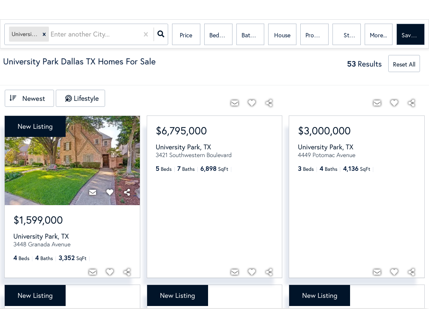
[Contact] (92, 192)
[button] (44, 34)
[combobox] (51, 34)
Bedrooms (221, 35)
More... (378, 35)
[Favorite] (109, 192)
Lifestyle (86, 98)
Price (186, 35)
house (282, 35)
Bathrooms (253, 35)
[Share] (127, 192)
